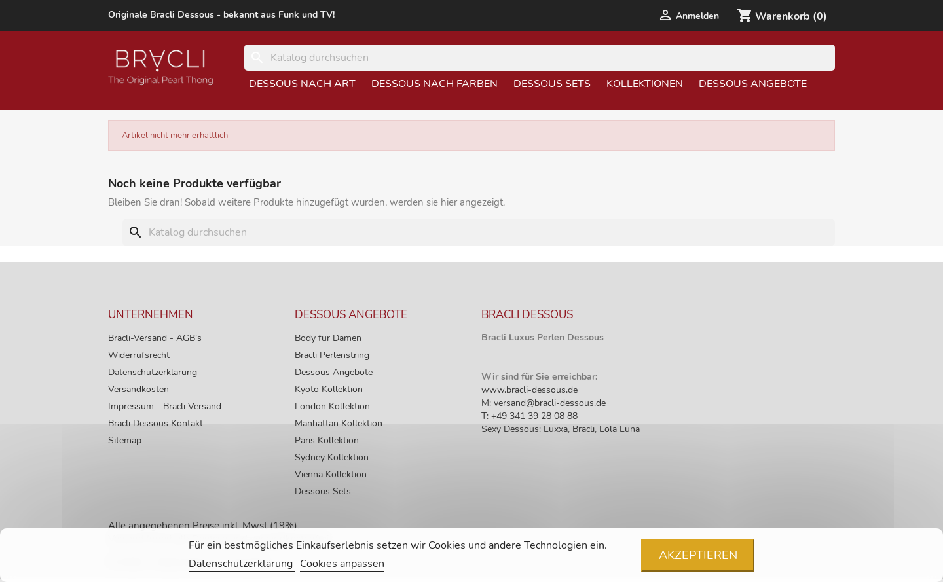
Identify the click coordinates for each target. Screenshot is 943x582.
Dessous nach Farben (434, 84)
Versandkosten (138, 389)
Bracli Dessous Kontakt (155, 423)
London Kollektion (332, 406)
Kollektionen (644, 84)
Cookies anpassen (342, 563)
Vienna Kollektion (331, 474)
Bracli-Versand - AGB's (155, 338)
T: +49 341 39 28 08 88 (529, 416)
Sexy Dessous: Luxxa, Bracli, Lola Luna (560, 429)
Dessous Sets (552, 84)
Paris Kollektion (327, 440)
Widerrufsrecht (139, 355)
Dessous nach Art (302, 84)
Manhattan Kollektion (338, 423)
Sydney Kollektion (332, 457)
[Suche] (539, 58)
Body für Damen (328, 338)
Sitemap (124, 440)
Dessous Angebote (753, 84)
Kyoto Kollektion (329, 389)
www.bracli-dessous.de (529, 390)
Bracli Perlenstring (332, 355)
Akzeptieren (698, 555)
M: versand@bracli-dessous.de (543, 403)
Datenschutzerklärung (152, 372)
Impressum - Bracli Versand (164, 406)
